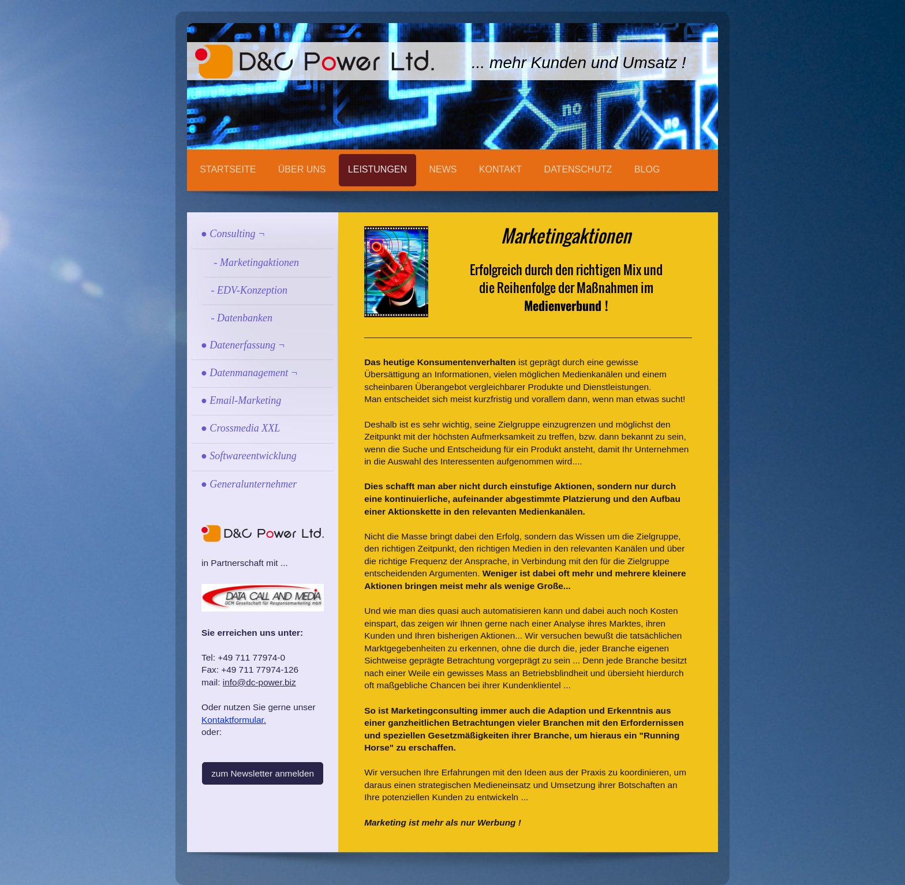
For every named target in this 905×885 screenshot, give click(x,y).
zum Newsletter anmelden (262, 773)
